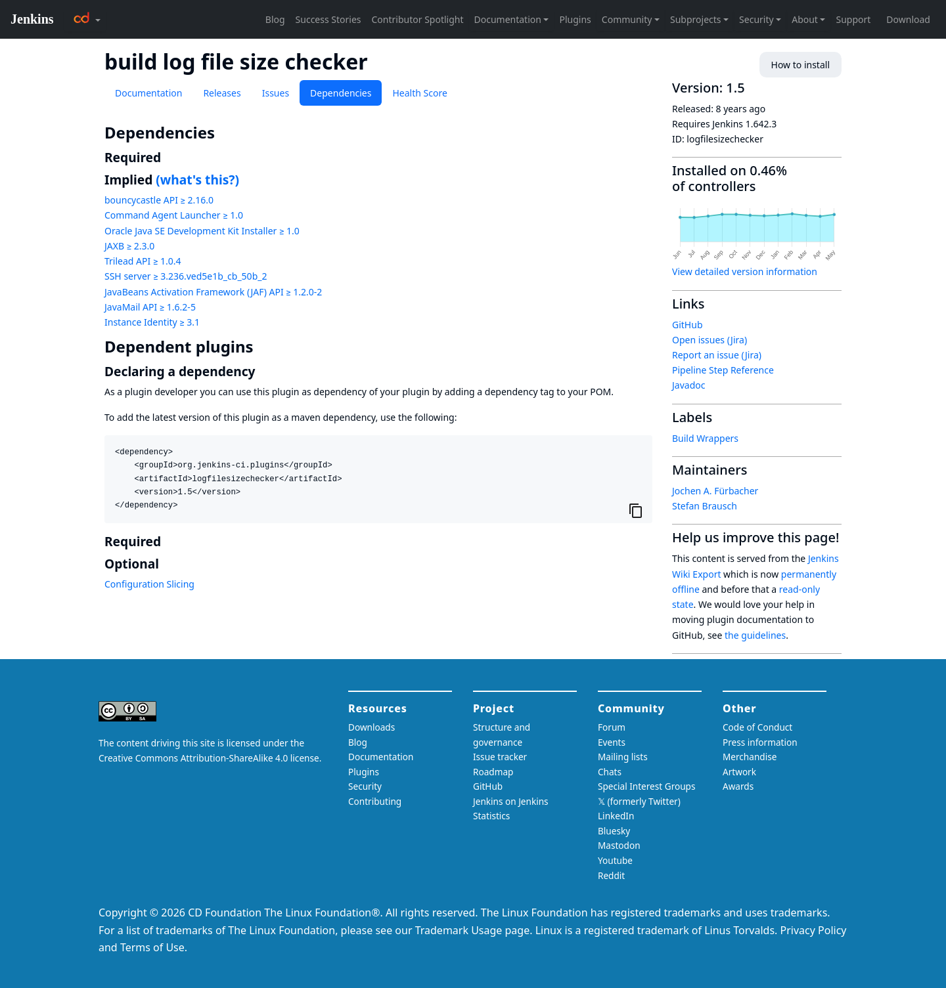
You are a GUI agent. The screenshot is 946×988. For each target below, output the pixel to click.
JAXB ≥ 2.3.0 (129, 246)
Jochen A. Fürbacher (715, 490)
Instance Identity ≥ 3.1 (152, 322)
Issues (275, 93)
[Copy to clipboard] (635, 510)
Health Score (419, 93)
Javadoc (688, 385)
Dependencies (340, 93)
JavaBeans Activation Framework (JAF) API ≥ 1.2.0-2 (213, 292)
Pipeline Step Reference (723, 370)
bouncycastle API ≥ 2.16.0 (159, 200)
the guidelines (755, 635)
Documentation (148, 93)
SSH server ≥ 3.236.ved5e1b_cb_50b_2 (185, 276)
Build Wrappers (705, 438)
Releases (221, 93)
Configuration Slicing (149, 584)
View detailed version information (744, 271)
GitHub (687, 324)
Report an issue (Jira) (716, 355)
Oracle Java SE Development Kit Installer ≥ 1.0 (202, 231)
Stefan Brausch (704, 506)
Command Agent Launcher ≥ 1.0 (173, 215)
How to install (800, 64)
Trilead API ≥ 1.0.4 (142, 261)
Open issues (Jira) (709, 339)
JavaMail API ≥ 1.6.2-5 (150, 307)
